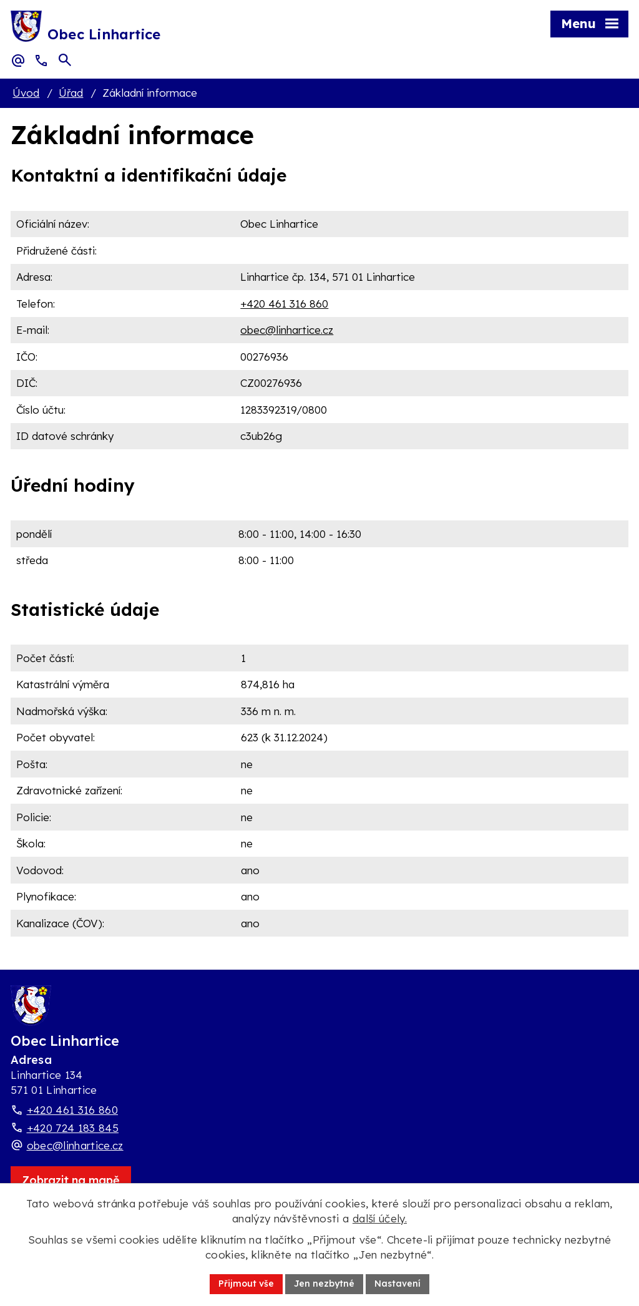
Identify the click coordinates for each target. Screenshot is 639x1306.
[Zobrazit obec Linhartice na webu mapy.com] (71, 1180)
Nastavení (397, 1283)
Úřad (71, 92)
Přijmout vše (246, 1283)
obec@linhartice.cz (286, 329)
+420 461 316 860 (284, 303)
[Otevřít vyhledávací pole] (65, 60)
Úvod (25, 92)
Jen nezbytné (324, 1283)
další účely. (380, 1218)
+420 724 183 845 (73, 1127)
